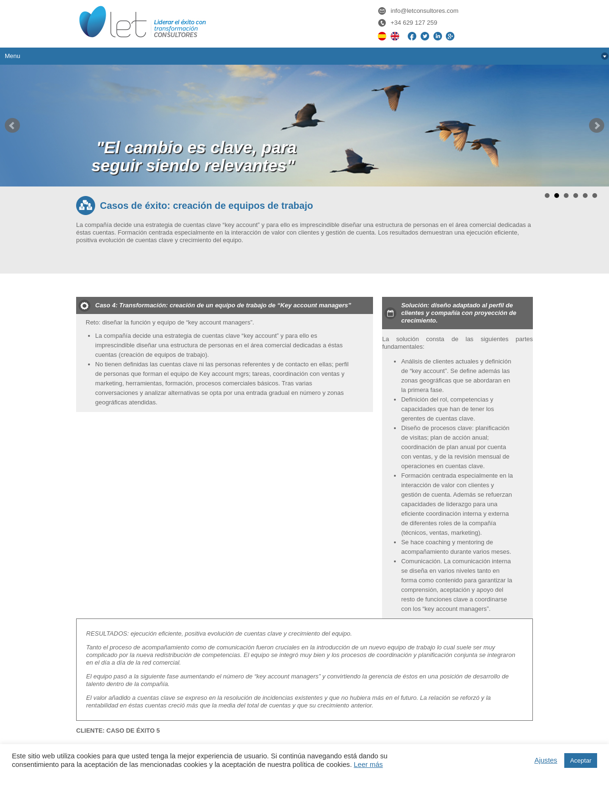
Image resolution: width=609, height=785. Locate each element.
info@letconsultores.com (425, 10)
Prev (12, 125)
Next (596, 125)
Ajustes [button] (545, 760)
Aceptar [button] (580, 760)
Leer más (368, 764)
